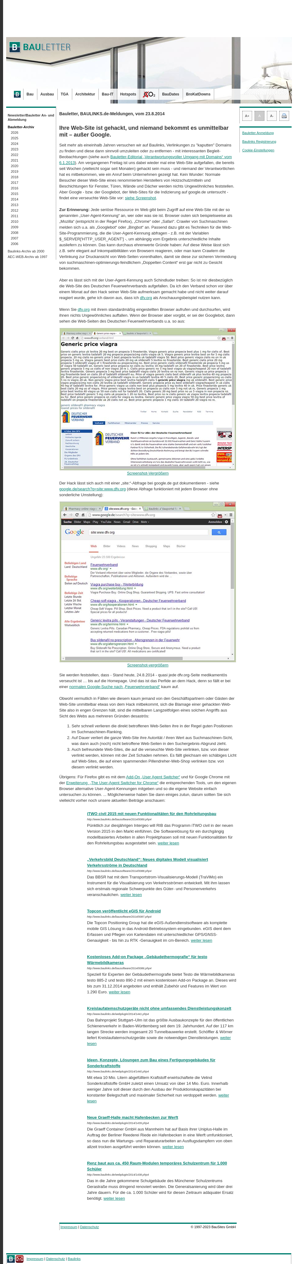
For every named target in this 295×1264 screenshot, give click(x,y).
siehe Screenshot (140, 198)
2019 (14, 171)
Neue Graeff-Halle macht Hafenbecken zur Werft (132, 1117)
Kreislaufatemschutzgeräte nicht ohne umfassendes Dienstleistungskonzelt (159, 1008)
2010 (14, 221)
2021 (14, 160)
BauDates (170, 94)
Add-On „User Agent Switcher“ (153, 777)
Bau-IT (107, 94)
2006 (14, 244)
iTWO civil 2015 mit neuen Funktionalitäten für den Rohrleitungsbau (151, 813)
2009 (14, 227)
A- (272, 116)
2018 (14, 177)
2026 (14, 132)
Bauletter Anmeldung (258, 133)
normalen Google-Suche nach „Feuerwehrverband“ (114, 686)
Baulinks (74, 1259)
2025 (14, 138)
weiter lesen (168, 843)
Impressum (68, 1227)
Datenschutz (89, 1227)
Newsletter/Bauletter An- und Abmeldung (31, 117)
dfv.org (146, 297)
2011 (14, 216)
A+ (247, 116)
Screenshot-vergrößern (148, 662)
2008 (14, 233)
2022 (14, 155)
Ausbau (47, 94)
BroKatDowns (198, 94)
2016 (14, 188)
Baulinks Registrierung (259, 141)
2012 (14, 210)
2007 (14, 238)
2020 (14, 166)
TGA (65, 94)
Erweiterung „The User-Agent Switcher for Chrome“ (112, 782)
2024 (14, 144)
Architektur (85, 94)
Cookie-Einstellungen (258, 150)
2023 (14, 149)
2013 (14, 205)
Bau (30, 94)
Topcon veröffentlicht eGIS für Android (124, 911)
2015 (14, 194)
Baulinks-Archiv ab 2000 (26, 251)
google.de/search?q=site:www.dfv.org (92, 489)
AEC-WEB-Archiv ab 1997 (27, 257)
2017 (14, 182)
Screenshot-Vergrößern (148, 471)
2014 (14, 199)
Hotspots (128, 94)
